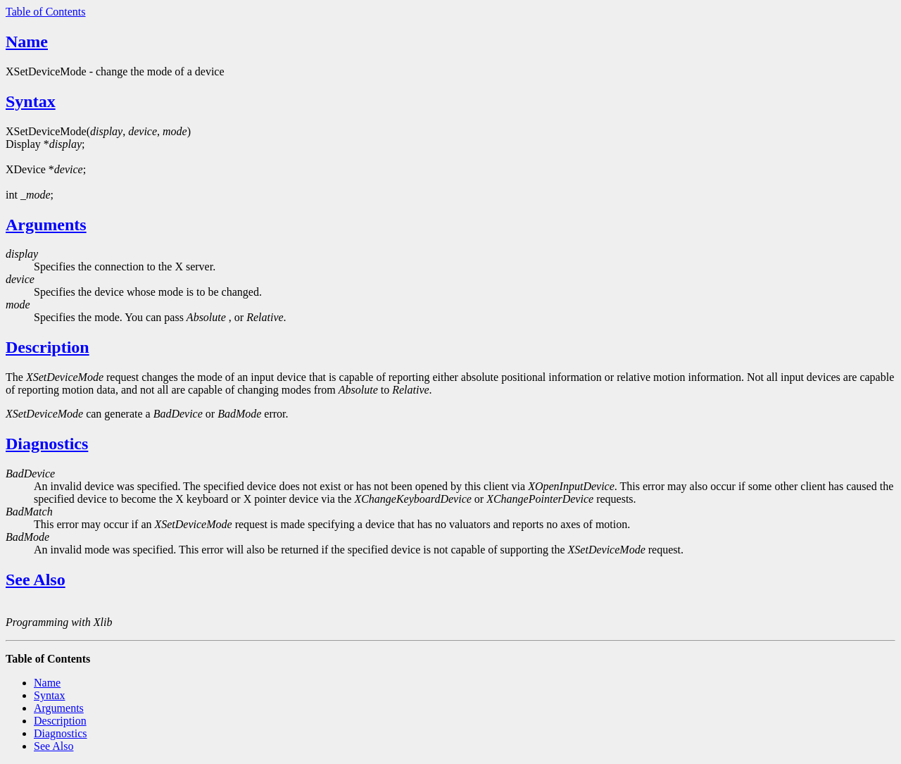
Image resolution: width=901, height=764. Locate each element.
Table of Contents (46, 12)
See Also (35, 579)
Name (27, 41)
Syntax (31, 101)
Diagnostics (47, 443)
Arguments (46, 224)
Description (47, 347)
